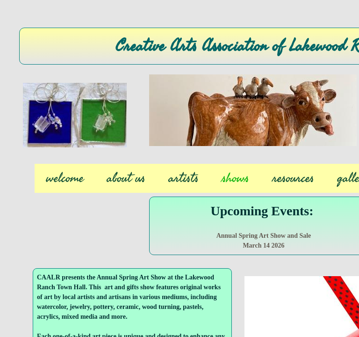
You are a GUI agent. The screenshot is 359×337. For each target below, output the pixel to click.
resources (293, 178)
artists (184, 178)
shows (235, 178)
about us (126, 178)
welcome (65, 178)
